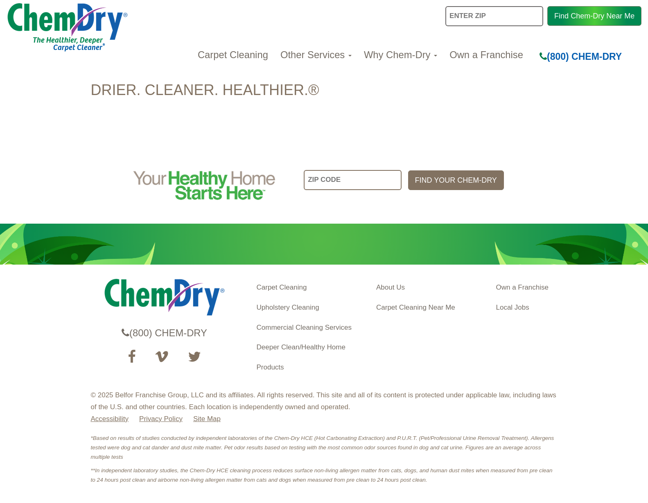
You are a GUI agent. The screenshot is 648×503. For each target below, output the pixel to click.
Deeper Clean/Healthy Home (301, 347)
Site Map (207, 419)
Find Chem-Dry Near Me (594, 16)
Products (270, 367)
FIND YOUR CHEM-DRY (456, 180)
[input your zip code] (353, 180)
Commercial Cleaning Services (304, 327)
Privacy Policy (161, 419)
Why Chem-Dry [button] (400, 54)
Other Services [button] (316, 54)
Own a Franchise (486, 54)
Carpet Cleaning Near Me (415, 307)
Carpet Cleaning (233, 54)
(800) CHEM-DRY (581, 56)
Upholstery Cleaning (288, 307)
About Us (390, 287)
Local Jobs (512, 307)
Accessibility (110, 419)
